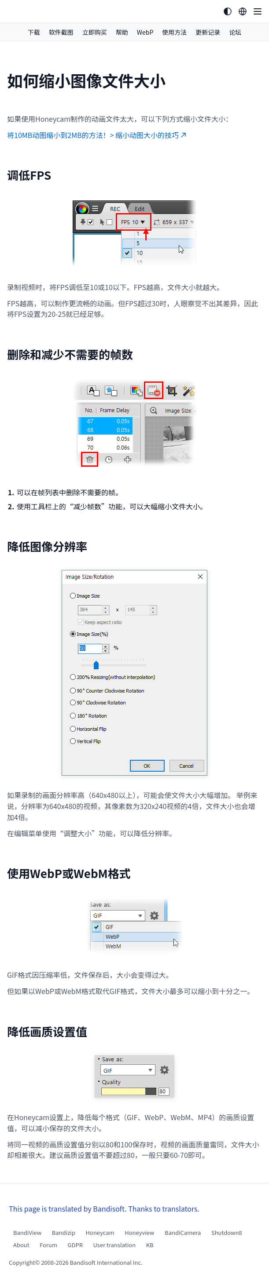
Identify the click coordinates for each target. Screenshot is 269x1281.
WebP (145, 32)
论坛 (235, 32)
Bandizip (63, 1232)
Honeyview (139, 1232)
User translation (114, 1245)
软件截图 (61, 32)
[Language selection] (243, 11)
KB (150, 1245)
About (21, 1245)
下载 (34, 32)
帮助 (122, 32)
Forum (48, 1245)
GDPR (75, 1245)
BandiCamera (183, 1232)
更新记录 (207, 32)
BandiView (27, 1232)
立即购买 (94, 32)
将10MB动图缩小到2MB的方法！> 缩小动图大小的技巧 (96, 135)
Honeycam (100, 1232)
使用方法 (174, 32)
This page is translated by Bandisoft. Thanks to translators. (104, 1208)
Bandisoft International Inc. (106, 1262)
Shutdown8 (226, 1232)
